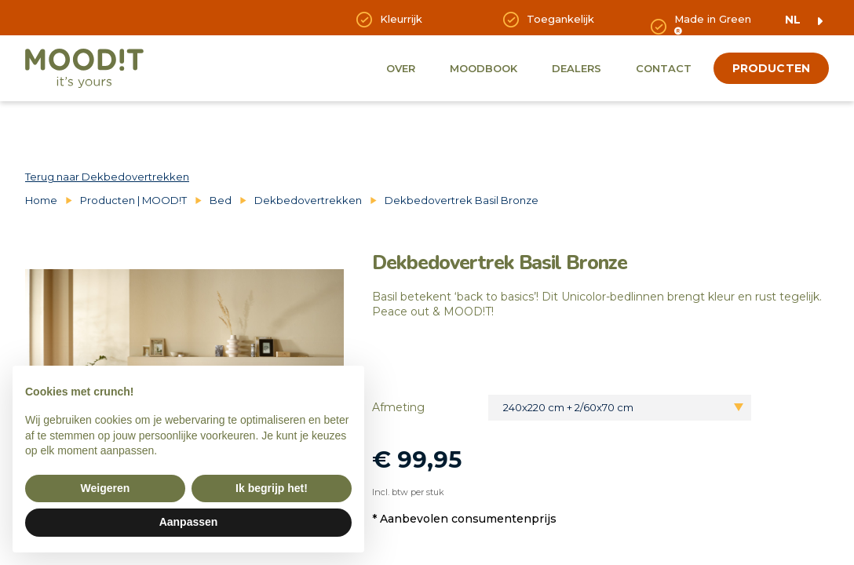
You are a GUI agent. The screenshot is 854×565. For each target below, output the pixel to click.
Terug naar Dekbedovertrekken (107, 176)
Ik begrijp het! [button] (271, 488)
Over (400, 68)
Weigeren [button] (105, 488)
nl (793, 20)
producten (771, 68)
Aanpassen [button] (188, 522)
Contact (664, 68)
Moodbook (483, 68)
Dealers (576, 68)
